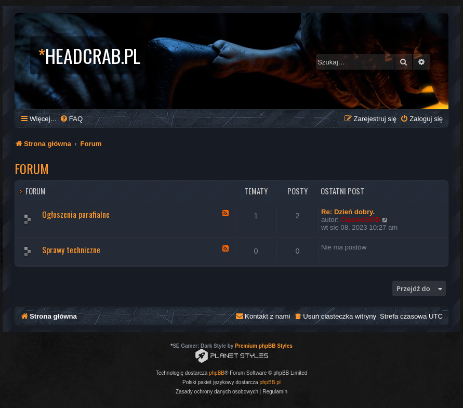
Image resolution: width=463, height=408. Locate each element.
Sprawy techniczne (71, 249)
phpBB (216, 373)
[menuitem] (71, 118)
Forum (32, 168)
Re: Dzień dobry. (348, 212)
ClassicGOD (360, 219)
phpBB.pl (270, 382)
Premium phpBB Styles (264, 346)
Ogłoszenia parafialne (76, 214)
